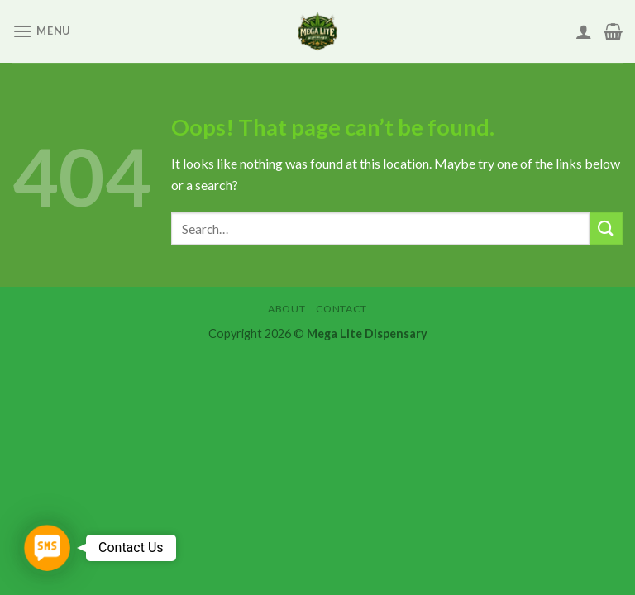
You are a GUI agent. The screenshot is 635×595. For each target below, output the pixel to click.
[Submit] (606, 228)
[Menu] (41, 31)
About (286, 308)
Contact (341, 308)
